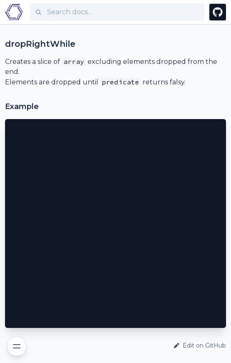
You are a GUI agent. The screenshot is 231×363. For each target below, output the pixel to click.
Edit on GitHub (200, 345)
